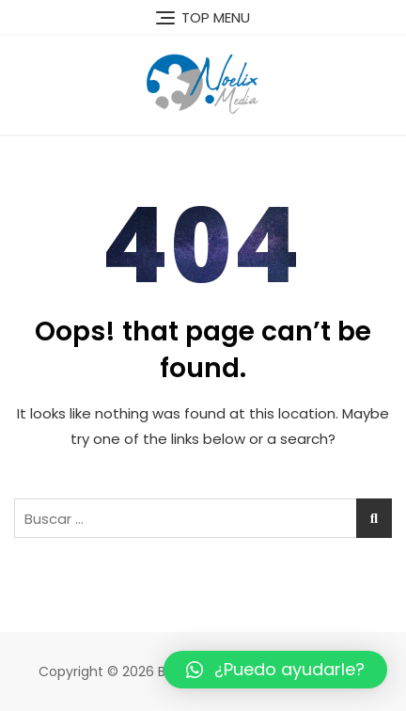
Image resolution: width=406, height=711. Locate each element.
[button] (275, 669)
